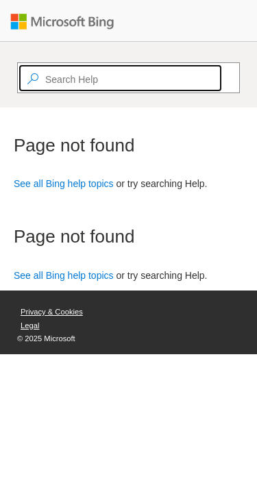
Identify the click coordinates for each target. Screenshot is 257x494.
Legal (30, 325)
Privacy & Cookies (52, 312)
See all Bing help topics (64, 183)
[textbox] (120, 78)
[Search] (227, 78)
